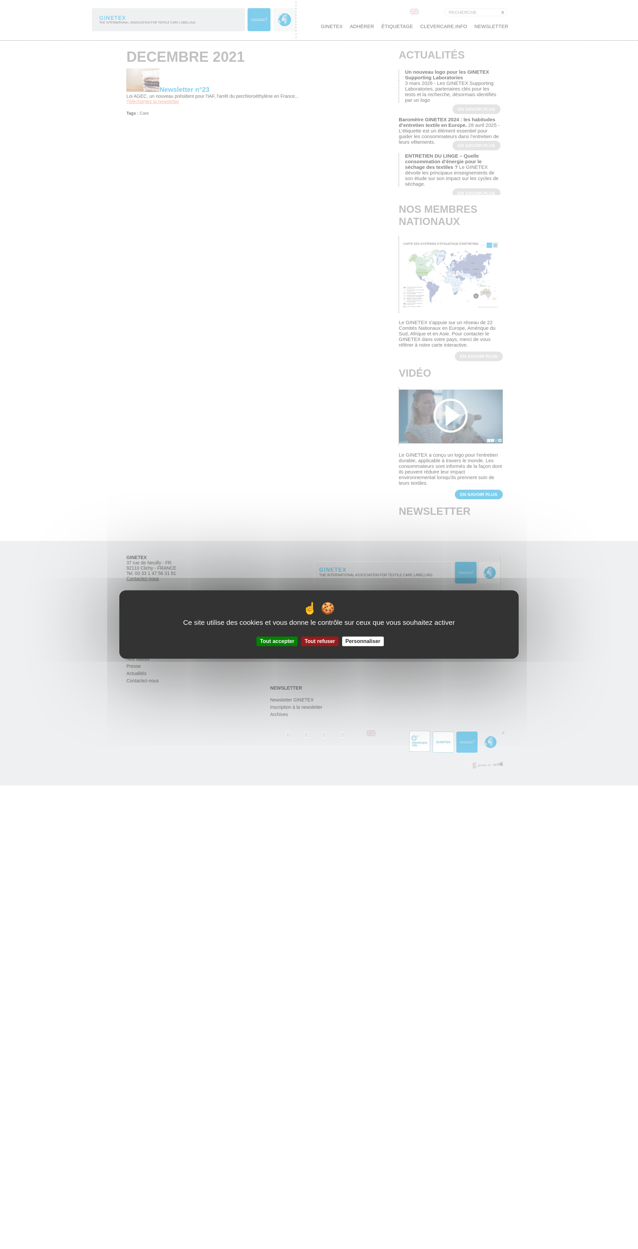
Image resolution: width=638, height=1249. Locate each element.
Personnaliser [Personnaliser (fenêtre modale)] (362, 641)
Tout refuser (319, 641)
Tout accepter (277, 641)
